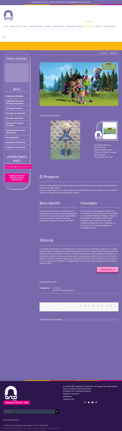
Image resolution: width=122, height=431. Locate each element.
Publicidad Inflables (14, 96)
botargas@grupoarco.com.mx (18, 167)
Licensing (56, 288)
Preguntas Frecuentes (16, 147)
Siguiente (113, 53)
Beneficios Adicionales (16, 142)
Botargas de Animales (15, 113)
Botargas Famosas (14, 108)
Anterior (104, 53)
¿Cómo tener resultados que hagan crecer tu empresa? (26, 425)
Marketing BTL (12, 137)
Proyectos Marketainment (63, 290)
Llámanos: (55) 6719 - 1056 (16, 403)
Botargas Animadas (14, 118)
